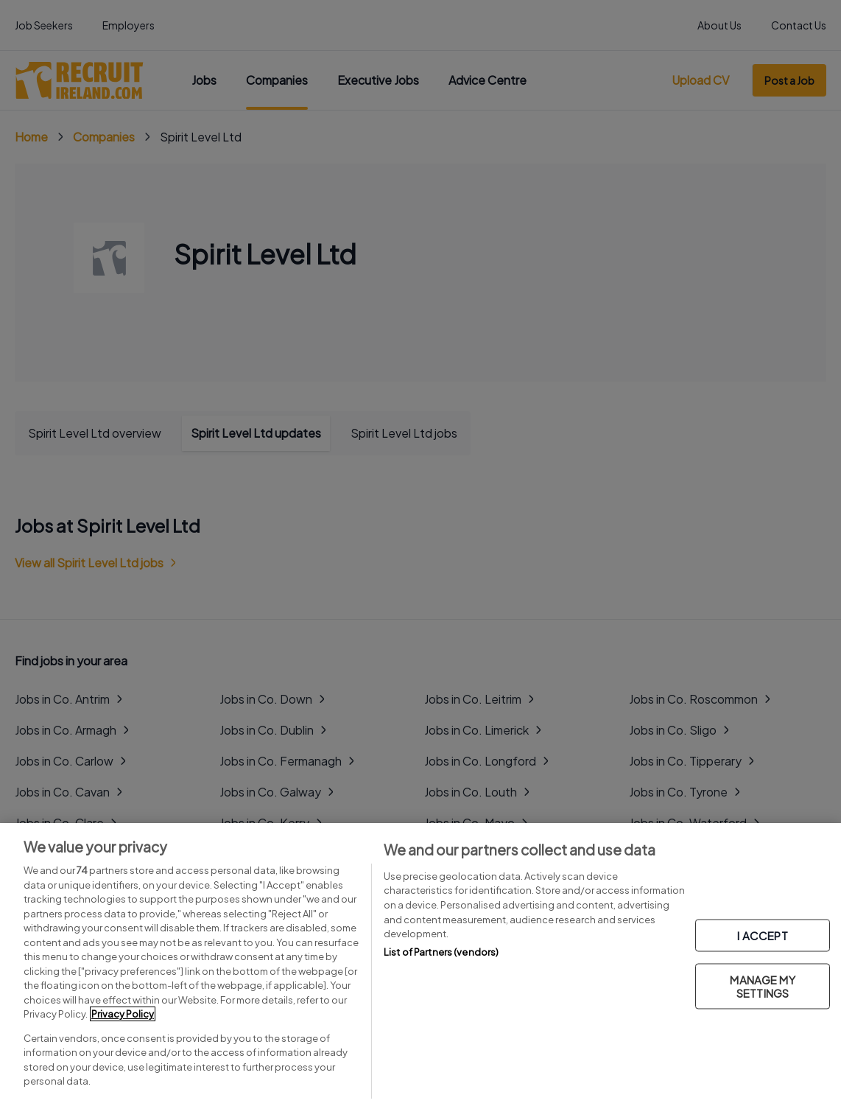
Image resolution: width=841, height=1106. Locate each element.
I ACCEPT (762, 935)
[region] (420, 964)
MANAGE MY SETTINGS (762, 986)
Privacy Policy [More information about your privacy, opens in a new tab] (122, 1014)
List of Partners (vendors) (441, 952)
